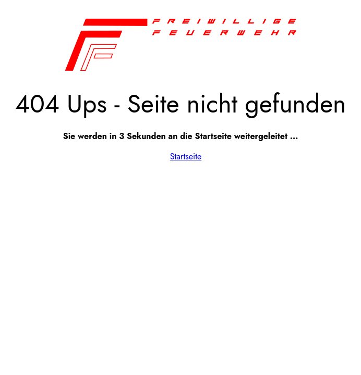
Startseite (186, 156)
